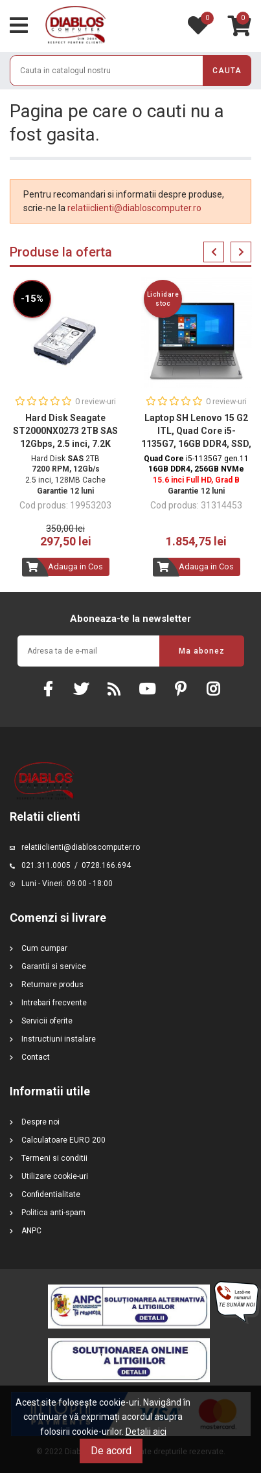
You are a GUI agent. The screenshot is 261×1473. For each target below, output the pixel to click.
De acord (111, 1450)
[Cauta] (130, 71)
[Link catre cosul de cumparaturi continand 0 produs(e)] (239, 26)
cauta (227, 70)
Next (241, 252)
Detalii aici (146, 1431)
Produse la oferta (61, 252)
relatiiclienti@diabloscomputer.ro (134, 208)
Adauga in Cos (75, 566)
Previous (213, 252)
